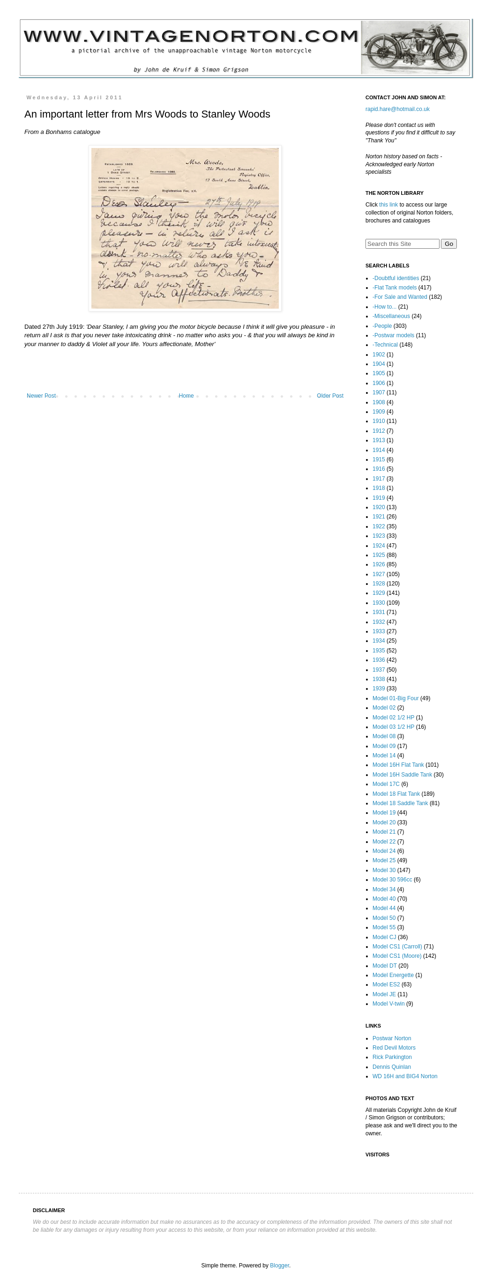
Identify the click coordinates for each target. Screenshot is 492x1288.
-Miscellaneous (391, 316)
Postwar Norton (392, 1038)
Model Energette (393, 975)
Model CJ (384, 937)
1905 (379, 373)
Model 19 (384, 812)
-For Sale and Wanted (400, 297)
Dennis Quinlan (392, 1067)
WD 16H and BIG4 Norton (405, 1076)
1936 (379, 660)
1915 (379, 459)
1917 (379, 478)
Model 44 (384, 908)
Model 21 (384, 832)
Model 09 (384, 746)
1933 (379, 631)
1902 (379, 354)
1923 (379, 536)
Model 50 (384, 918)
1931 (379, 612)
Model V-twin (389, 1003)
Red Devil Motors (394, 1047)
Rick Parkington (392, 1057)
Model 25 (384, 860)
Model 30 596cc (392, 879)
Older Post (330, 395)
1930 (379, 603)
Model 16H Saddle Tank (402, 774)
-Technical (385, 344)
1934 (379, 640)
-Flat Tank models (395, 287)
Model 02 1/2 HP (393, 717)
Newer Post (41, 395)
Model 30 (384, 870)
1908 (379, 402)
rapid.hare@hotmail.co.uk (397, 109)
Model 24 (384, 851)
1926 (379, 564)
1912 (379, 431)
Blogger (279, 1265)
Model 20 (384, 822)
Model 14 (384, 755)
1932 (379, 622)
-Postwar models (393, 335)
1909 (379, 411)
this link (388, 204)
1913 (379, 440)
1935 (379, 650)
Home (186, 395)
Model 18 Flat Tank (396, 794)
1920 (379, 507)
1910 (379, 421)
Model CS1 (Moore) (397, 956)
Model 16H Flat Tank (398, 765)
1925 (379, 555)
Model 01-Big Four (396, 698)
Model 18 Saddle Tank (400, 803)
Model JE (384, 994)
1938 (379, 679)
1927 (379, 574)
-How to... (384, 306)
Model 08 (384, 736)
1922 (379, 526)
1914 (379, 450)
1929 (379, 593)
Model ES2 (386, 984)
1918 (379, 488)
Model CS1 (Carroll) (397, 946)
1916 (379, 469)
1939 (379, 688)
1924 (379, 545)
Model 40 (384, 899)
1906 (379, 383)
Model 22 (384, 841)
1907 (379, 392)
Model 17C (386, 784)
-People (382, 326)
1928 (379, 583)
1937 (379, 669)
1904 (379, 364)
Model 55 (384, 927)
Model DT (385, 965)
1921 (379, 516)
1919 (379, 498)
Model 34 (384, 889)
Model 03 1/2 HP (393, 727)
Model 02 (384, 707)
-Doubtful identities (396, 278)
